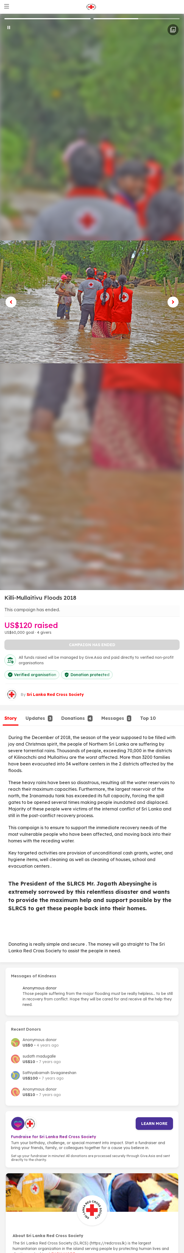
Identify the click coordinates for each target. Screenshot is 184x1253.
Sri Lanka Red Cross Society (55, 694)
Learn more (154, 1123)
